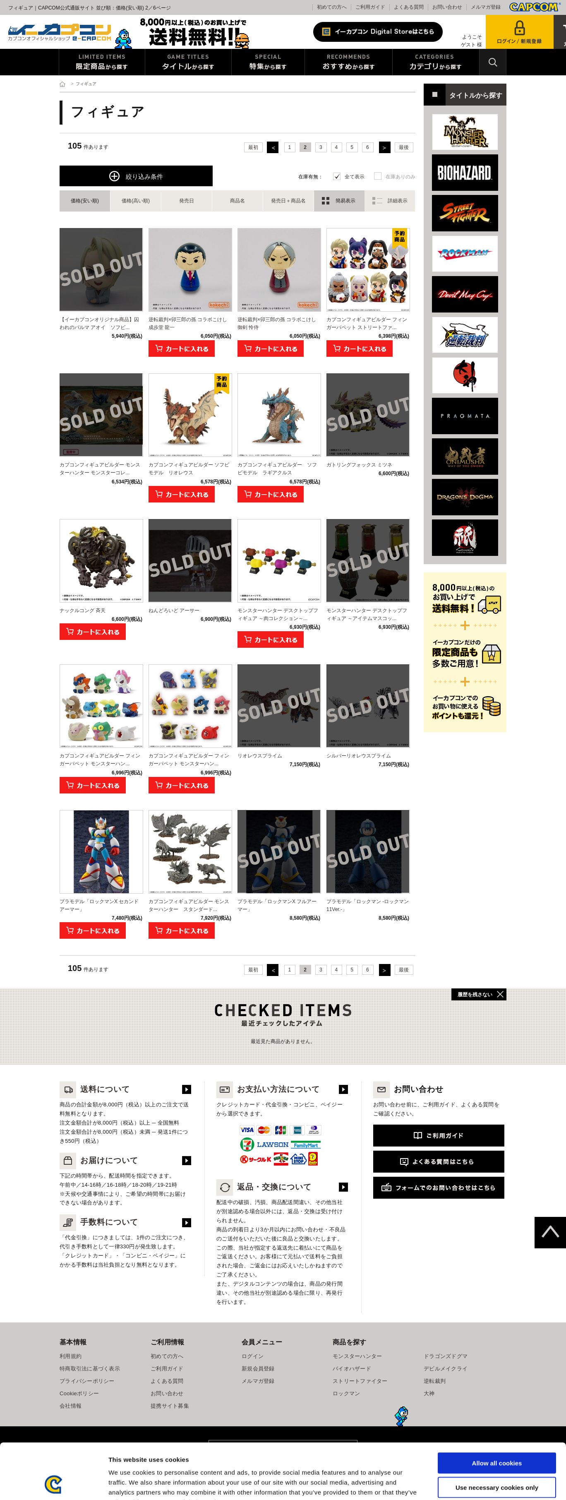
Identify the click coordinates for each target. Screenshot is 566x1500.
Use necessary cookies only (497, 1435)
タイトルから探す (188, 62)
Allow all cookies (497, 1410)
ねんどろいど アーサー (174, 610)
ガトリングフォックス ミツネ (359, 465)
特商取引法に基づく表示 (90, 1368)
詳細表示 (398, 201)
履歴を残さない (475, 995)
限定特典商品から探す (102, 62)
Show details (434, 1483)
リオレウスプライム (259, 756)
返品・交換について (264, 1187)
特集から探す (268, 62)
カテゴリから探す (436, 62)
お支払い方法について (268, 1089)
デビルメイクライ (446, 1368)
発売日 (186, 201)
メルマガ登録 (486, 7)
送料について (95, 1089)
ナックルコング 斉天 (83, 610)
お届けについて (99, 1160)
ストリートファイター (360, 1381)
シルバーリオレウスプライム (358, 756)
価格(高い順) (136, 201)
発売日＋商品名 (288, 201)
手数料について (99, 1222)
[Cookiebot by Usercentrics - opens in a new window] (53, 1484)
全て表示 (355, 177)
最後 (404, 147)
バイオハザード (352, 1368)
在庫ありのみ (400, 177)
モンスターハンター (357, 1356)
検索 (493, 62)
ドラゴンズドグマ (446, 1356)
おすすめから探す (348, 62)
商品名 (237, 201)
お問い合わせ (447, 7)
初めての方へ (332, 7)
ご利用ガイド (370, 7)
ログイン (253, 1356)
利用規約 (71, 1356)
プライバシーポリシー (87, 1381)
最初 (253, 147)
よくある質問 (409, 7)
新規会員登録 (258, 1368)
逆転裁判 (435, 1381)
